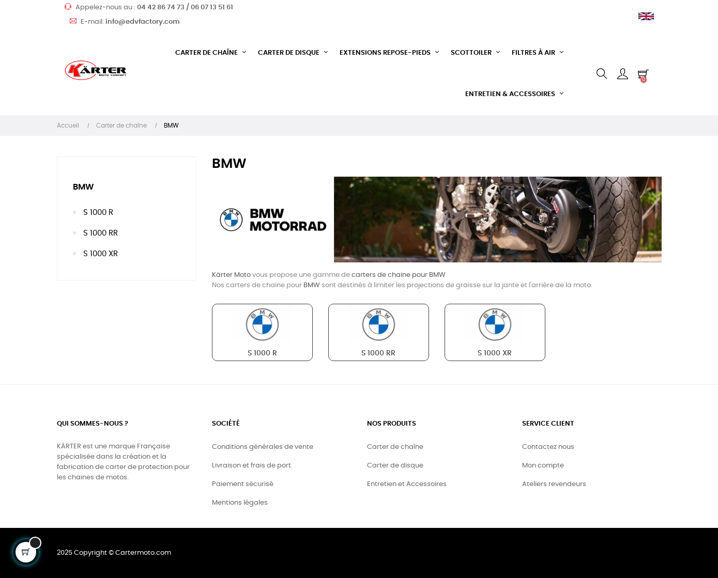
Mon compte (543, 465)
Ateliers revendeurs (554, 484)
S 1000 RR (100, 233)
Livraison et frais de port (251, 465)
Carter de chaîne (395, 447)
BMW (83, 187)
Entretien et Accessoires (407, 484)
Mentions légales (240, 502)
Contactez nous (548, 447)
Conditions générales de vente (262, 447)
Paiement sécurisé (242, 484)
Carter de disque (395, 465)
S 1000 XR (100, 254)
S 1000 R (98, 212)
